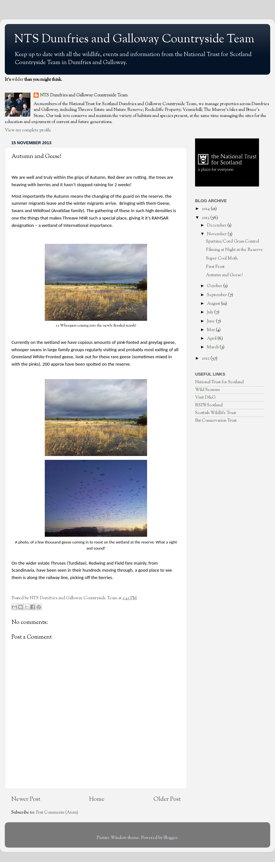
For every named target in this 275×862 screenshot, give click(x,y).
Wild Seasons (207, 390)
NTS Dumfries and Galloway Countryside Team (134, 39)
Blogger (170, 838)
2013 (206, 218)
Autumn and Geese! (224, 275)
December (217, 225)
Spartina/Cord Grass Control (232, 241)
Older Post (167, 799)
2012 (206, 358)
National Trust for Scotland (219, 382)
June (211, 321)
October (215, 286)
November (217, 234)
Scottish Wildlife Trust (215, 413)
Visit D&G (205, 397)
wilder (17, 80)
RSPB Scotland (209, 405)
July (210, 312)
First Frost (215, 267)
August (214, 304)
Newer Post (25, 799)
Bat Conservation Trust (216, 421)
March (213, 347)
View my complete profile (28, 130)
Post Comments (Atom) (57, 812)
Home (97, 799)
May (211, 330)
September (217, 295)
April (212, 339)
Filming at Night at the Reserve (234, 250)
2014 (206, 209)
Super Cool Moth (222, 258)
